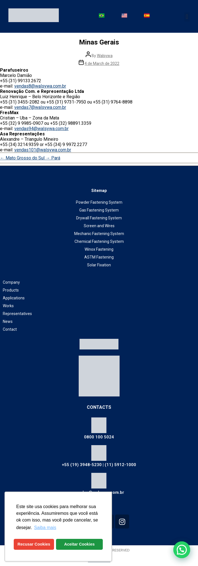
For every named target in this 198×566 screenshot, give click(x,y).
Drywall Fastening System (99, 218)
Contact (10, 329)
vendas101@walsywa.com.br (42, 149)
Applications (14, 298)
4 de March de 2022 (102, 63)
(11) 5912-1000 (120, 464)
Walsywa (105, 55)
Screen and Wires (99, 226)
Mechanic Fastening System (99, 233)
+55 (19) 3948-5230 (82, 464)
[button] (187, 17)
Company (11, 282)
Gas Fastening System (99, 210)
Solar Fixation (99, 265)
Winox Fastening (99, 249)
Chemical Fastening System (99, 241)
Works (8, 306)
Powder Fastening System (99, 202)
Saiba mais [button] (45, 527)
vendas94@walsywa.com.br (41, 128)
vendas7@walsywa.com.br (40, 107)
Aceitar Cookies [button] (79, 544)
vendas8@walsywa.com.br (40, 86)
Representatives (17, 313)
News (8, 321)
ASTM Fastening (99, 257)
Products (11, 290)
